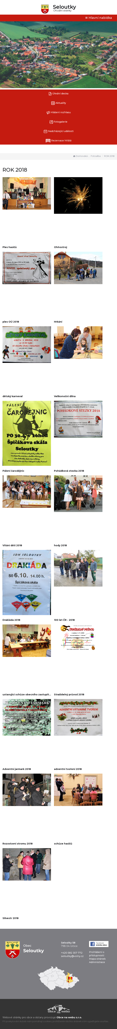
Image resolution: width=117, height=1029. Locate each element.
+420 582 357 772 (71, 952)
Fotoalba (96, 156)
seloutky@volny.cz (72, 956)
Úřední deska (58, 94)
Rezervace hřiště (59, 141)
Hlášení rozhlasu (58, 112)
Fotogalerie (58, 122)
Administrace (97, 962)
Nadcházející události (59, 131)
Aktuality (58, 103)
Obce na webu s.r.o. (69, 1017)
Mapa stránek (97, 958)
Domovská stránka (81, 156)
